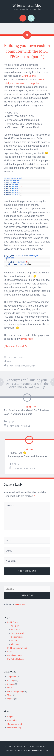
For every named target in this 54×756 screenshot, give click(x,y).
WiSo (10, 361)
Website (10, 561)
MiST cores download (17, 648)
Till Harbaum (27, 407)
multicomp (28, 366)
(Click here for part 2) (15, 346)
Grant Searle (29, 76)
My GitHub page (14, 655)
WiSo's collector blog (27, 5)
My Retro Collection (16, 659)
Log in (10, 716)
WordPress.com (38, 750)
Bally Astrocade (18, 633)
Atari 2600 (15, 629)
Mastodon (20, 604)
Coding (10, 680)
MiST (17, 366)
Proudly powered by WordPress (25, 747)
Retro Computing (15, 691)
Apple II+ (15, 626)
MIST (9, 688)
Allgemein (11, 676)
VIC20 (14, 640)
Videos (10, 699)
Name (9, 543)
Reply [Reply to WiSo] (15, 464)
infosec (10, 684)
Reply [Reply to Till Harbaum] (11, 422)
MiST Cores (12, 622)
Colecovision (17, 637)
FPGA (10, 366)
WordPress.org (14, 727)
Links (9, 651)
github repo (26, 338)
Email (9, 553)
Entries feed (12, 720)
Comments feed (14, 724)
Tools (9, 695)
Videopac (15, 644)
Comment (10, 507)
